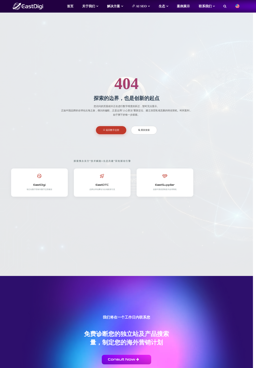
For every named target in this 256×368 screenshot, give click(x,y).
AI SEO (139, 6)
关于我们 (88, 6)
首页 (70, 6)
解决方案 (113, 6)
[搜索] (225, 6)
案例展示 (183, 6)
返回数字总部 (111, 130)
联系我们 (205, 6)
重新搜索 (144, 130)
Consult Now (123, 359)
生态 (162, 6)
